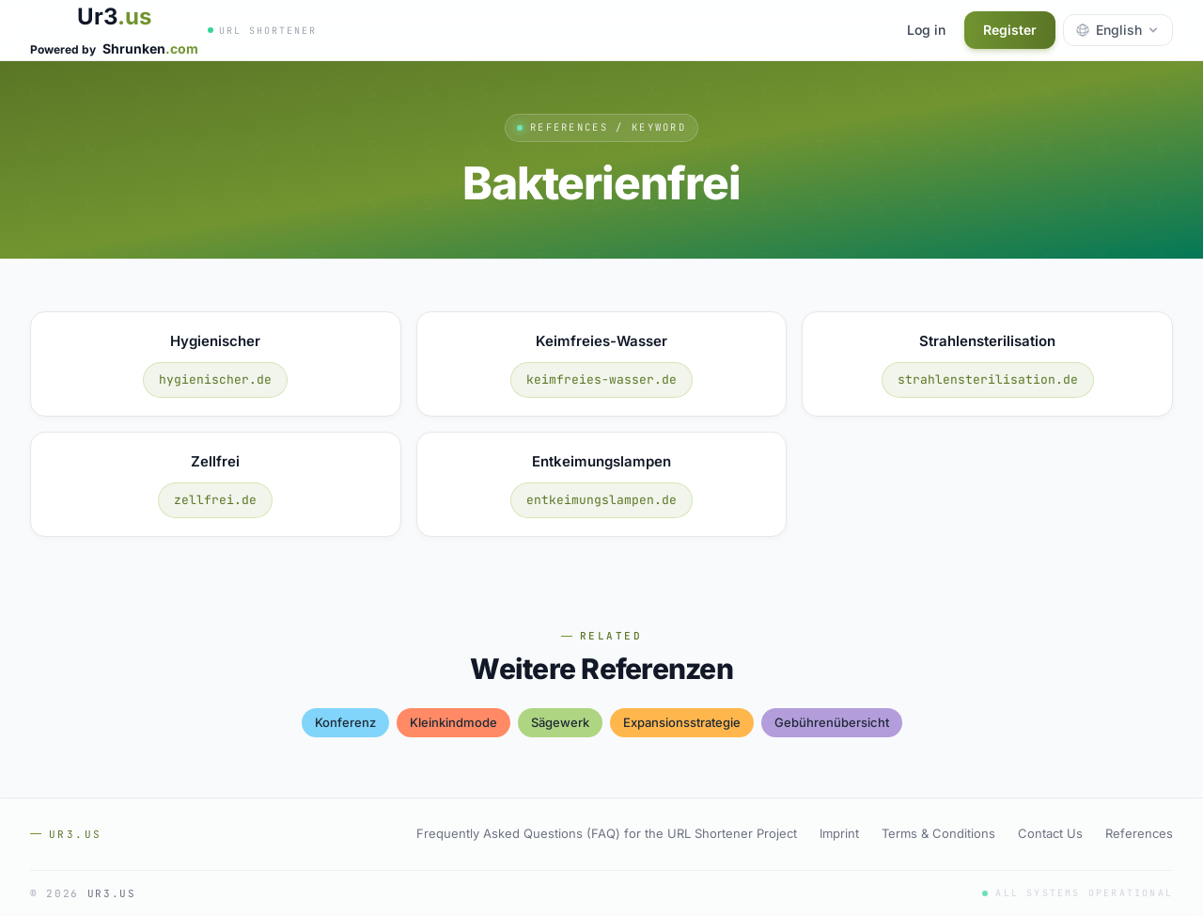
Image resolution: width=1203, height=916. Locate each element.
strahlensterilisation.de (988, 379)
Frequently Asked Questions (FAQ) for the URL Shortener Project (606, 833)
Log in (926, 30)
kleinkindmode (453, 722)
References (1139, 833)
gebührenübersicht (831, 722)
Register (1010, 30)
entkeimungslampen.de (601, 500)
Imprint (839, 833)
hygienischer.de (215, 379)
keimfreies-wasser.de (601, 379)
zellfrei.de (215, 500)
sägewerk (560, 722)
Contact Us (1050, 833)
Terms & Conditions (938, 833)
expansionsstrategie (682, 722)
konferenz (345, 722)
